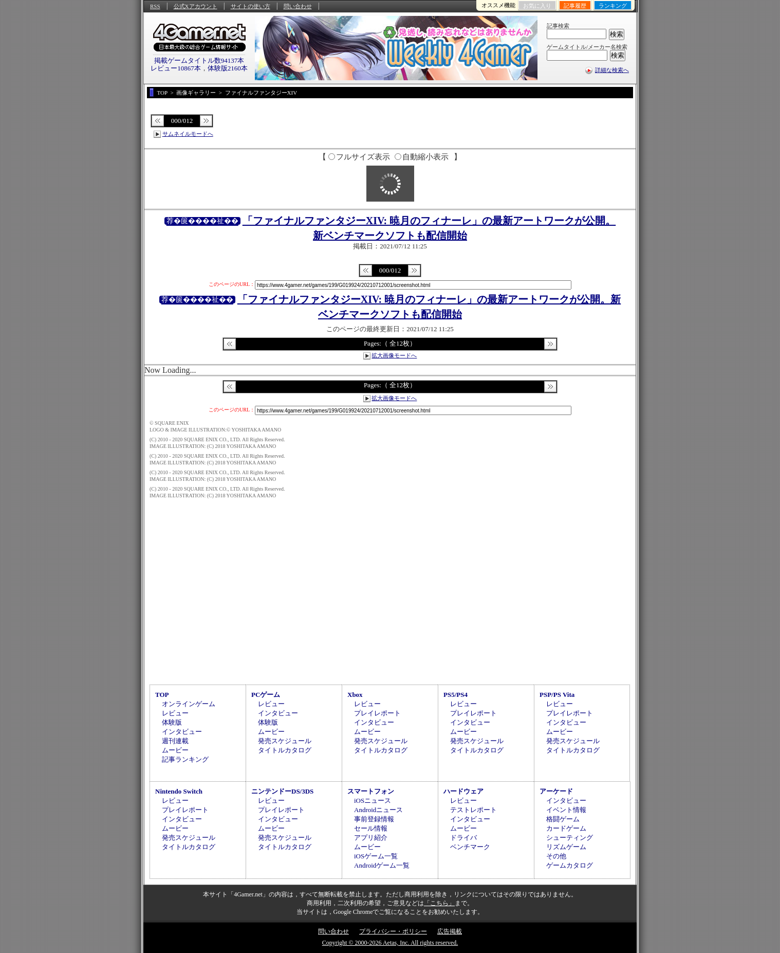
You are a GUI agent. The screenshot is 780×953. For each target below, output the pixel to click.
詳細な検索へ (612, 70)
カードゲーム (566, 828)
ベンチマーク (470, 847)
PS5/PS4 (455, 694)
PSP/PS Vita (557, 694)
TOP (162, 694)
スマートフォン (370, 791)
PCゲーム (265, 694)
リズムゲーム (566, 847)
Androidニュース (378, 810)
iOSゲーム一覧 (376, 856)
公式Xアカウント (195, 6)
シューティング (569, 837)
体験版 (172, 722)
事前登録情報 (374, 819)
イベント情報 (566, 810)
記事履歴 (575, 6)
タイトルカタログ (284, 750)
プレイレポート (377, 713)
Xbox (355, 694)
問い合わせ (298, 6)
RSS (155, 6)
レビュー (175, 713)
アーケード (556, 791)
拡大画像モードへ (394, 355)
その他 (556, 856)
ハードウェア (463, 791)
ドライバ (463, 837)
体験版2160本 (228, 68)
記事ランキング (185, 759)
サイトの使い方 (250, 6)
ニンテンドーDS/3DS (282, 791)
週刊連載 (175, 741)
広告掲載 (449, 931)
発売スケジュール (284, 741)
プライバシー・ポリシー (393, 931)
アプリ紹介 (370, 837)
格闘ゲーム (563, 819)
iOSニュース (372, 800)
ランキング (613, 6)
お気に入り (537, 6)
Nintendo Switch (178, 791)
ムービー (175, 750)
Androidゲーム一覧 (382, 865)
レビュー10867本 (176, 68)
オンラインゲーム (188, 704)
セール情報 (370, 828)
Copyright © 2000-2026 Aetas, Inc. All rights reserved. (390, 942)
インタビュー (182, 731)
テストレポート (473, 810)
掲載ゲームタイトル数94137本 (199, 60)
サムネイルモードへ (187, 134)
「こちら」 (439, 903)
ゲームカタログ (569, 865)
